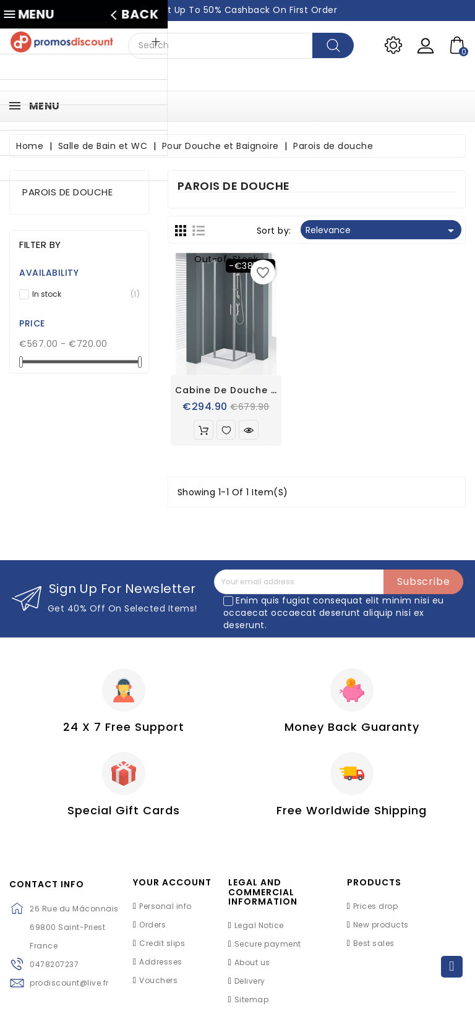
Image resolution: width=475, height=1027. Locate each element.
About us (252, 968)
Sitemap (251, 1005)
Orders (152, 930)
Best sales (374, 949)
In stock (83, 294)
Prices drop (375, 911)
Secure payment (267, 949)
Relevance (382, 230)
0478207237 (54, 970)
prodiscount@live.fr (69, 988)
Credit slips (162, 949)
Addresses (160, 967)
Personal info (165, 911)
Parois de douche (67, 191)
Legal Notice (259, 931)
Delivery (249, 986)
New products (381, 930)
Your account (172, 888)
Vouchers (158, 986)
